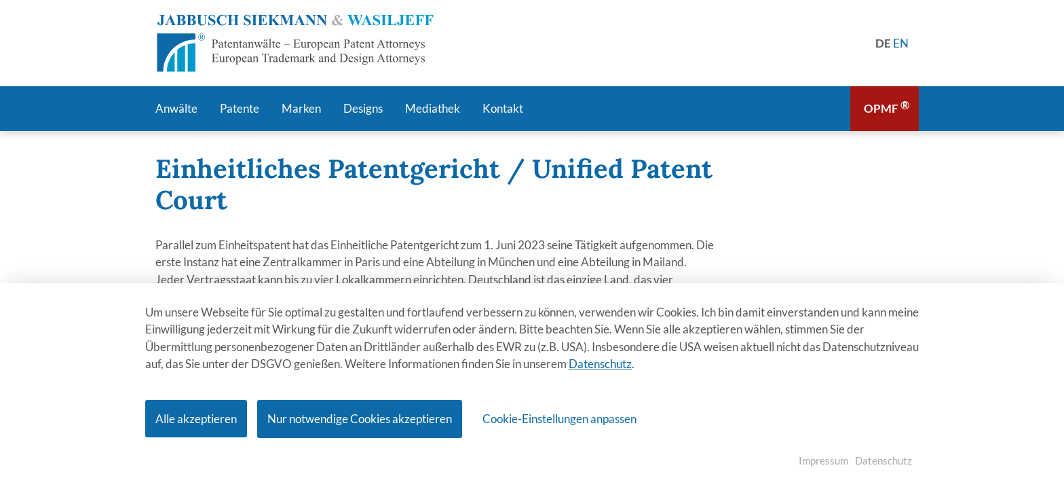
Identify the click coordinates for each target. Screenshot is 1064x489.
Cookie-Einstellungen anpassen (559, 419)
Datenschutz (600, 364)
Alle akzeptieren (196, 419)
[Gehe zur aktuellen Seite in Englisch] (901, 43)
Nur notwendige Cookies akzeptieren (359, 419)
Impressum (823, 460)
